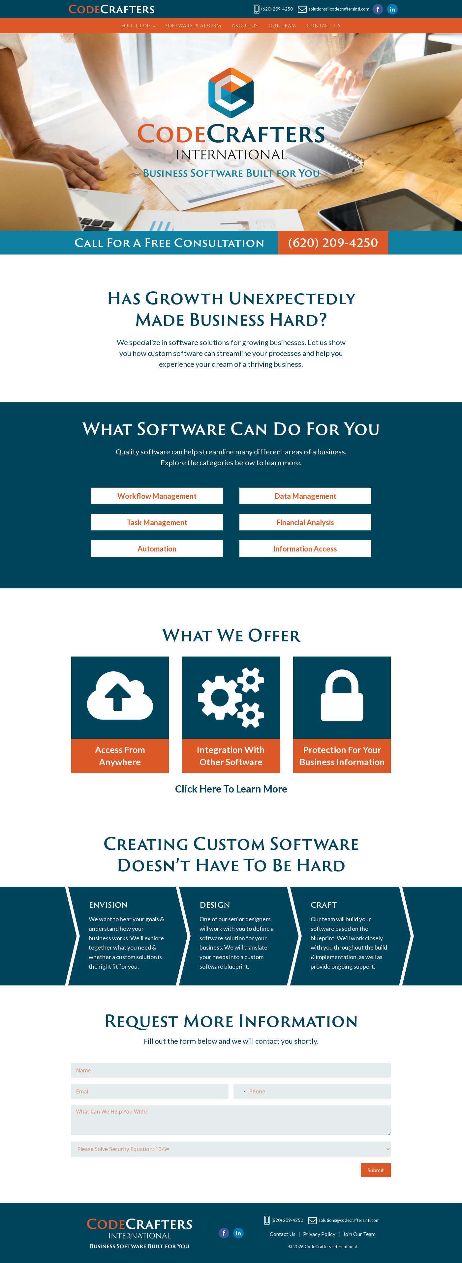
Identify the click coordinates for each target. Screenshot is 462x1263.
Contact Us (324, 25)
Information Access (305, 548)
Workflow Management (157, 496)
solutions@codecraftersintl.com (338, 9)
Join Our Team (358, 1234)
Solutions (136, 25)
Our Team (282, 25)
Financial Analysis (305, 522)
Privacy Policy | (320, 1234)
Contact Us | (285, 1234)
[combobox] (241, 1091)
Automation (157, 548)
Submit (376, 1170)
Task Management (157, 522)
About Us (245, 25)
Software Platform (193, 25)
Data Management (305, 496)
